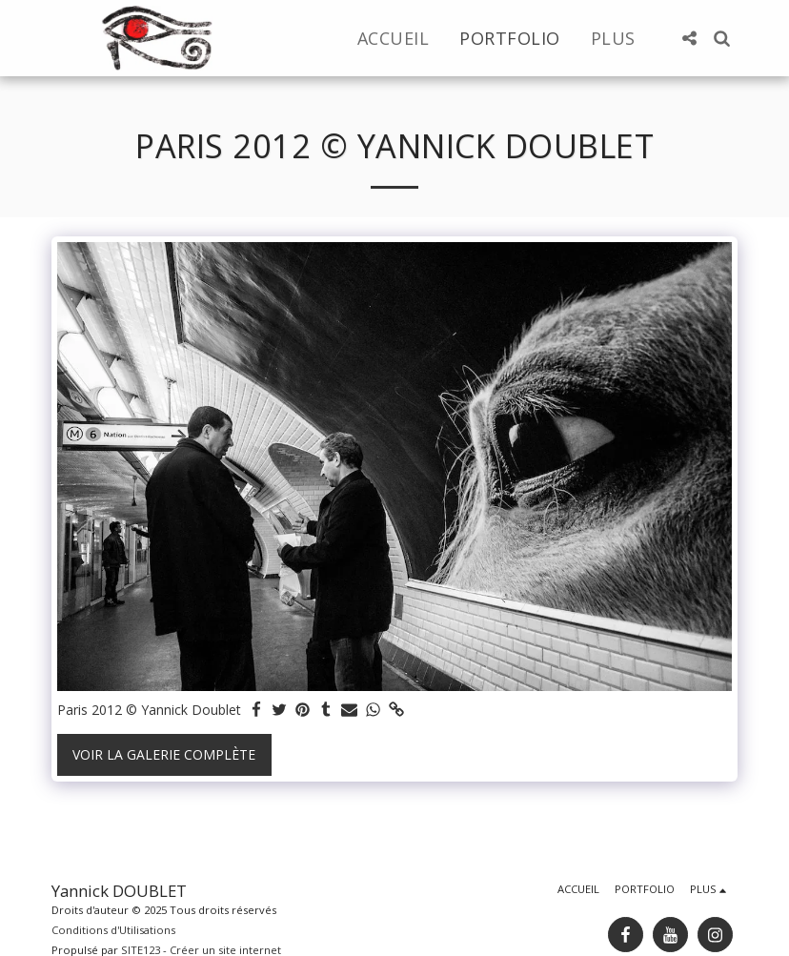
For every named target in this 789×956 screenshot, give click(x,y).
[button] (689, 38)
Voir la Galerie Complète (163, 754)
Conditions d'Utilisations (113, 930)
